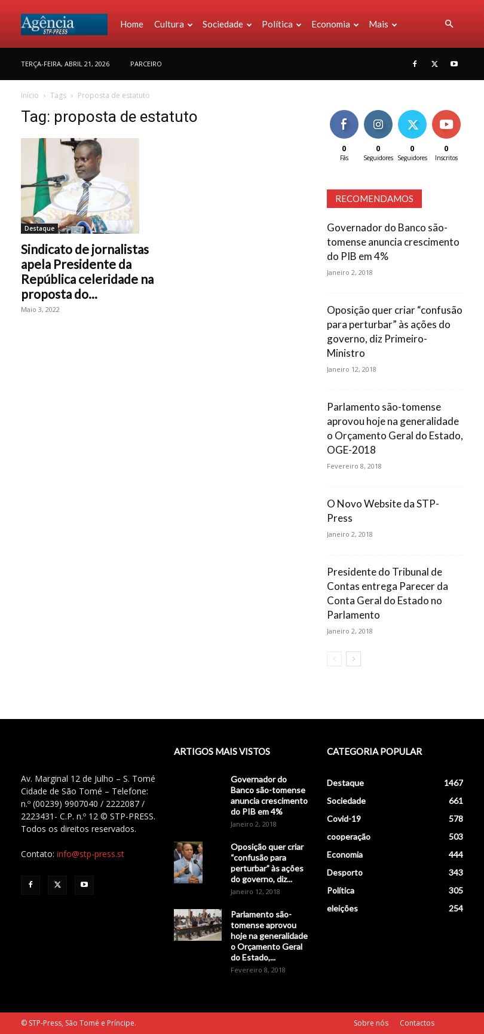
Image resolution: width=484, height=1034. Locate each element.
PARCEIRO (146, 63)
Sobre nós (371, 1023)
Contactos (417, 1023)
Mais (383, 24)
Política (282, 24)
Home (131, 24)
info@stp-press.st (90, 853)
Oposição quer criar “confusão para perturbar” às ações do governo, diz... (267, 863)
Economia (335, 24)
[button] (448, 24)
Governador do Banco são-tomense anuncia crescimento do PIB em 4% (393, 241)
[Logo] (68, 24)
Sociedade (227, 24)
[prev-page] (334, 658)
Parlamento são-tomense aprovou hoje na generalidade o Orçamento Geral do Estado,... (269, 935)
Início (30, 95)
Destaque (39, 228)
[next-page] (353, 658)
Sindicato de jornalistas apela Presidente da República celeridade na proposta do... (87, 271)
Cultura (173, 24)
